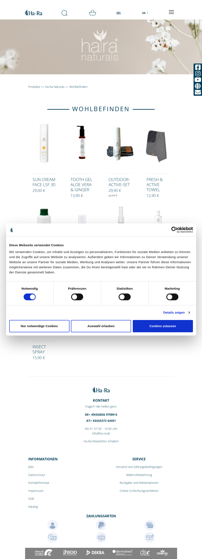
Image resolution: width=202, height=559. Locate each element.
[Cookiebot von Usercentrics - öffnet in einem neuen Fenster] (174, 230)
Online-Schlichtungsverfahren (139, 491)
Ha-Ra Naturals (55, 87)
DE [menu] (144, 13)
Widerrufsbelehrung (139, 475)
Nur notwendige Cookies (39, 326)
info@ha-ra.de (101, 433)
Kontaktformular (38, 483)
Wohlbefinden (78, 87)
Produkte (34, 87)
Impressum (35, 491)
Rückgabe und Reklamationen (139, 483)
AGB (31, 499)
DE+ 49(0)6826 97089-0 (101, 414)
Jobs (31, 467)
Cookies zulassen (162, 326)
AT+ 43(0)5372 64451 (101, 421)
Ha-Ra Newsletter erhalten (101, 441)
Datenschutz (36, 475)
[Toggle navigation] (171, 12)
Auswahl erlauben (100, 326)
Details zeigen (174, 312)
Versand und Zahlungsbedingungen (139, 467)
